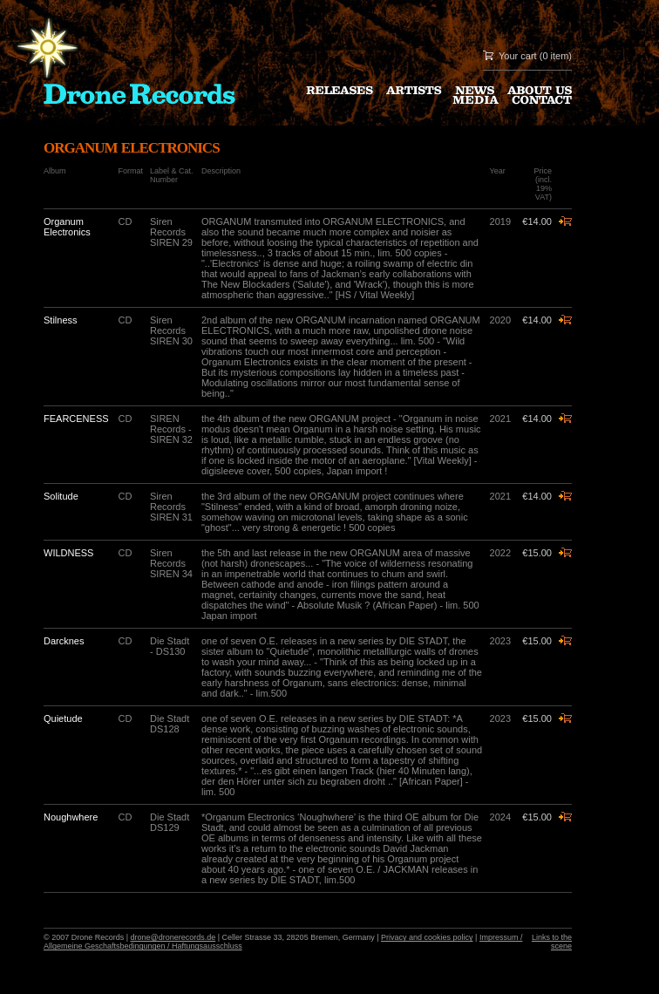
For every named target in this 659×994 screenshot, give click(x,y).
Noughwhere (71, 817)
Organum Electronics (67, 226)
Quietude (63, 718)
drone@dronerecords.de (173, 937)
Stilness (61, 320)
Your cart (518, 56)
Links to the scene (552, 941)
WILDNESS (68, 553)
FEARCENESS (76, 418)
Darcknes (64, 641)
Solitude (61, 496)
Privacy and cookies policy (427, 937)
